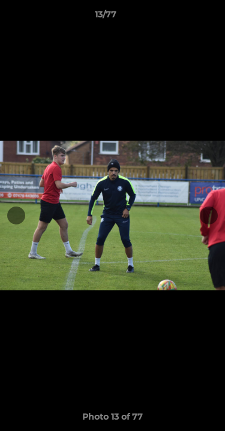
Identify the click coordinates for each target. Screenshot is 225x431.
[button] (182, 17)
